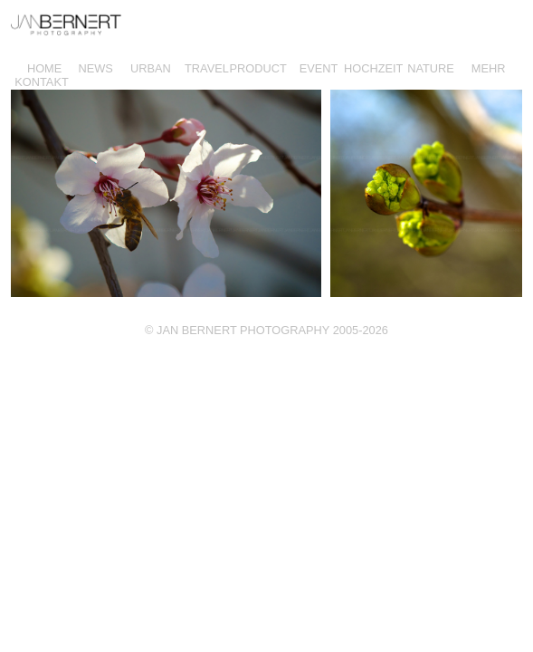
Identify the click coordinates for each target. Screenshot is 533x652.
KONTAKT (41, 82)
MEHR (488, 68)
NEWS (95, 68)
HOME (44, 68)
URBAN (150, 68)
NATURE (430, 68)
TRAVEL (207, 68)
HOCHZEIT (373, 68)
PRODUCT (258, 68)
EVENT (319, 68)
